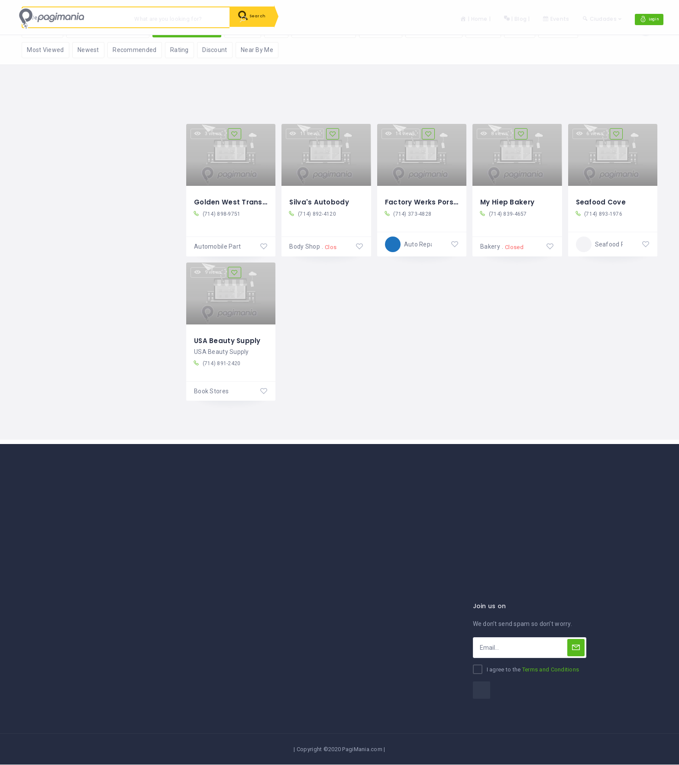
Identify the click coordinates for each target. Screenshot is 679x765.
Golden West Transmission (243, 202)
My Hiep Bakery (508, 202)
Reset (102, 48)
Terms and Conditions (550, 670)
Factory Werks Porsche (427, 202)
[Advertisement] (339, 505)
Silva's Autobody (320, 202)
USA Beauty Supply (228, 340)
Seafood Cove (602, 202)
